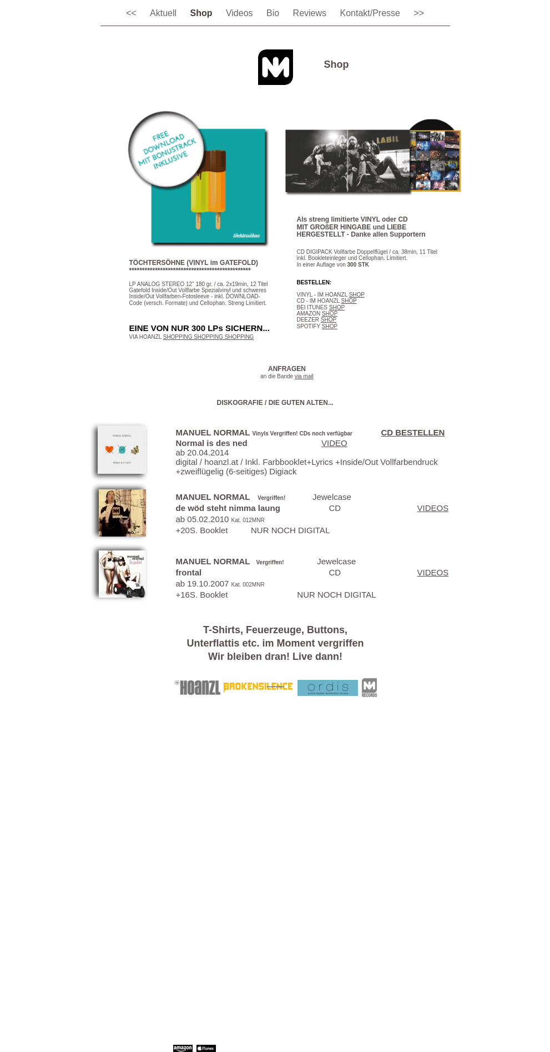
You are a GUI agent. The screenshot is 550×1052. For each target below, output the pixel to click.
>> (418, 13)
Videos (240, 13)
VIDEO (334, 443)
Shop (202, 13)
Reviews (311, 13)
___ (275, 682)
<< (132, 13)
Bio (274, 13)
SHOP (357, 295)
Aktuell (164, 13)
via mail (304, 376)
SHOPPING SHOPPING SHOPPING (208, 337)
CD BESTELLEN (413, 432)
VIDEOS (433, 508)
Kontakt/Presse (371, 13)
